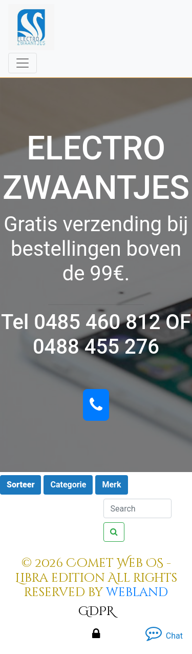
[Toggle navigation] (22, 63)
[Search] (137, 508)
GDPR (96, 611)
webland (137, 592)
